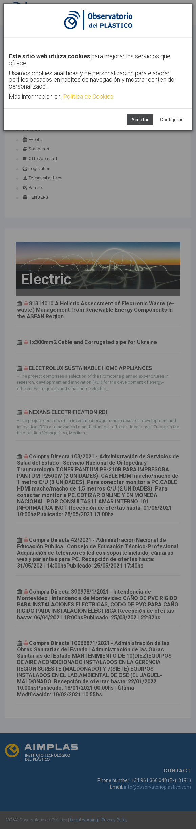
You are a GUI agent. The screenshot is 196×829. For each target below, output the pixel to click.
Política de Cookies (88, 96)
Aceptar (140, 119)
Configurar (171, 119)
